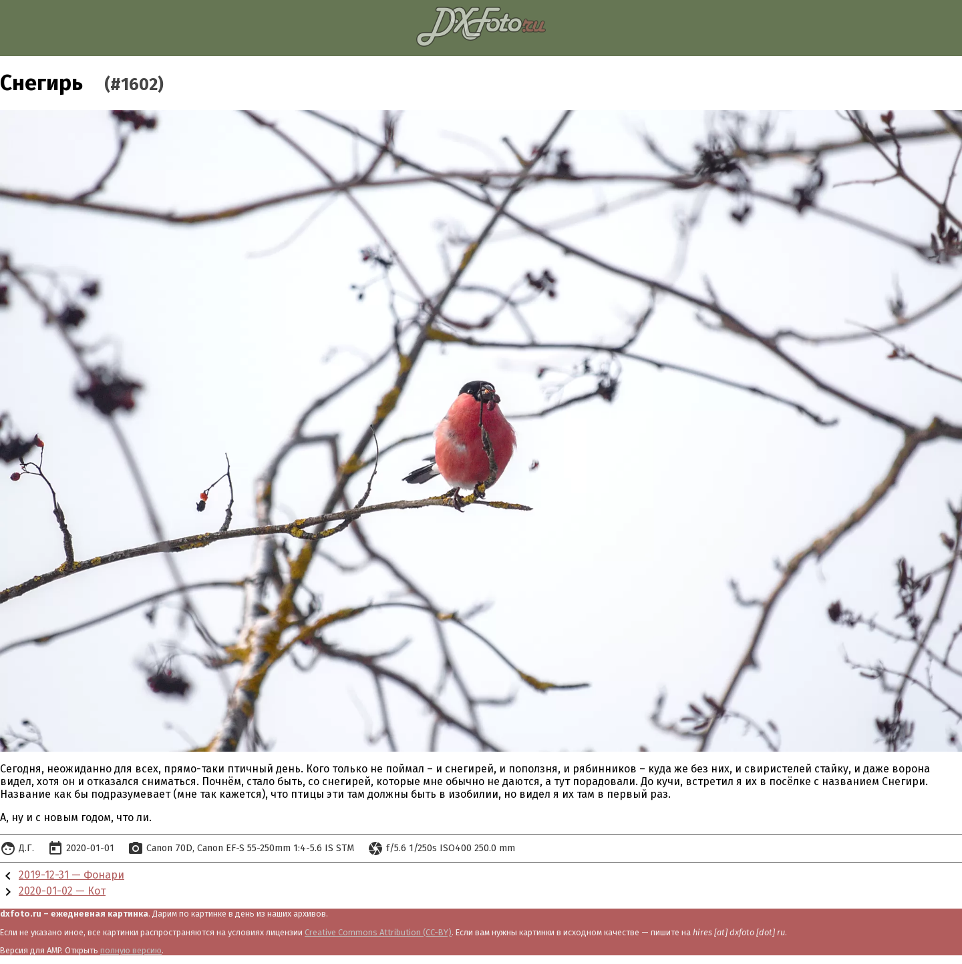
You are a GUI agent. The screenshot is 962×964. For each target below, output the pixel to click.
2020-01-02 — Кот (62, 891)
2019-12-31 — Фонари (71, 875)
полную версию (131, 950)
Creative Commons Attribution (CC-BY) (378, 932)
